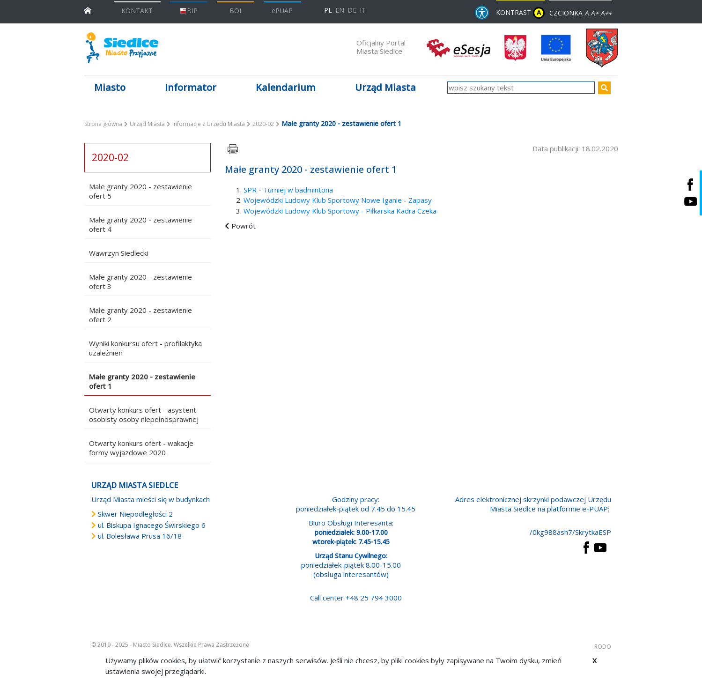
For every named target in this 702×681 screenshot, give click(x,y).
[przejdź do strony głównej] (87, 9)
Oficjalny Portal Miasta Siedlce (381, 47)
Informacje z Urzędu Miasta (208, 124)
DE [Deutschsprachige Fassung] (351, 10)
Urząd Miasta (147, 124)
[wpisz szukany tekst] (521, 87)
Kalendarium (286, 87)
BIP (188, 10)
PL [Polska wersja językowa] (328, 10)
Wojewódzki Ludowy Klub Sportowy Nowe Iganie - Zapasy (338, 200)
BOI (235, 10)
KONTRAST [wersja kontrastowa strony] (520, 13)
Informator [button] (190, 87)
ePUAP (282, 10)
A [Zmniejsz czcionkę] (586, 13)
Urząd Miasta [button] (385, 87)
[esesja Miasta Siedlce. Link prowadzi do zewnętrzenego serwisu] (458, 47)
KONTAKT (137, 10)
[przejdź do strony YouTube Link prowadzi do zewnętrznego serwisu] (600, 546)
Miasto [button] (110, 87)
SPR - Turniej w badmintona (288, 189)
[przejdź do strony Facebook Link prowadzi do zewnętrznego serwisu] (586, 546)
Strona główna (103, 124)
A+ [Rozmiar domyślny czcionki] (595, 13)
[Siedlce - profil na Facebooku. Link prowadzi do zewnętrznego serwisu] (690, 184)
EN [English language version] (339, 10)
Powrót (243, 225)
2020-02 (263, 124)
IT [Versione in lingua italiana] (363, 10)
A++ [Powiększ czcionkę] (606, 13)
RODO (602, 647)
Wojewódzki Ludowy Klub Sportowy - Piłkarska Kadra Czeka (340, 210)
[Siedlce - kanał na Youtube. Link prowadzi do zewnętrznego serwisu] (690, 201)
